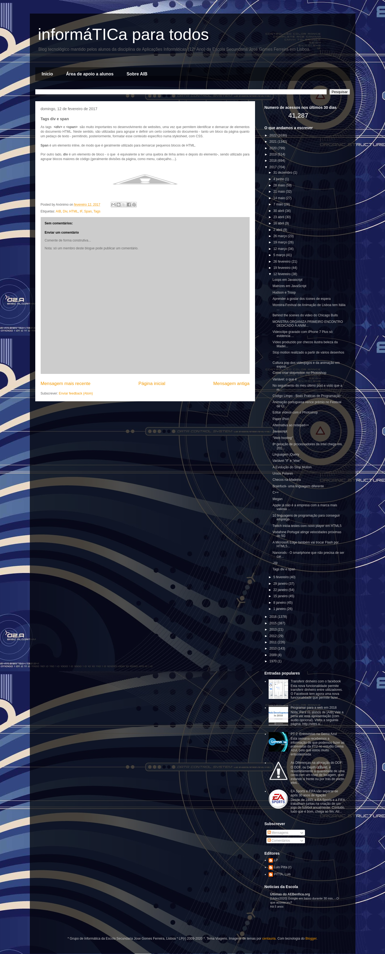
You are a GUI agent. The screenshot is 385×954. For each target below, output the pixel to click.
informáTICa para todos (123, 34)
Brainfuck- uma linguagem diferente (298, 486)
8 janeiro (280, 603)
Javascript (279, 431)
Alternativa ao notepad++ (290, 425)
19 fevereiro (282, 268)
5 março (279, 255)
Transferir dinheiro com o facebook (316, 681)
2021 (273, 142)
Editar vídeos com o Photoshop (295, 412)
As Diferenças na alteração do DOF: (317, 763)
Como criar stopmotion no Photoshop (299, 373)
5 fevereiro (281, 577)
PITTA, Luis (282, 874)
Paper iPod (280, 419)
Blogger (311, 938)
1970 (273, 661)
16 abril (279, 223)
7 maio (278, 204)
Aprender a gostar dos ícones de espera (301, 299)
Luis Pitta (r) (283, 867)
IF (81, 211)
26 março (280, 236)
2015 (273, 623)
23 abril (279, 217)
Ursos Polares (282, 473)
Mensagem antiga (231, 383)
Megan (277, 499)
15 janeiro (280, 596)
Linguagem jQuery (285, 454)
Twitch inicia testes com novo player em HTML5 (306, 526)
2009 (273, 655)
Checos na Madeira (286, 480)
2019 (273, 154)
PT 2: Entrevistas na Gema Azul (314, 734)
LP (276, 860)
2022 (273, 135)
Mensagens (278, 833)
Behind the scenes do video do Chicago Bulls (305, 315)
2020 (273, 148)
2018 (273, 161)
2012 (273, 636)
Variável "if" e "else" (286, 461)
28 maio (279, 185)
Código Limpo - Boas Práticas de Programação (306, 396)
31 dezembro (283, 172)
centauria (268, 938)
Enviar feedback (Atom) (76, 393)
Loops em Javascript (287, 280)
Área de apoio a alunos (89, 74)
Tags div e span (283, 569)
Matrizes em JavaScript (289, 286)
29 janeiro (280, 584)
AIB (58, 211)
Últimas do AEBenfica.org (290, 894)
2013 (273, 629)
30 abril (279, 211)
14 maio (279, 198)
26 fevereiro (282, 261)
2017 (273, 167)
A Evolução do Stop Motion (291, 467)
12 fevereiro (282, 274)
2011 (273, 642)
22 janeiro (280, 590)
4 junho (279, 179)
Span (88, 211)
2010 (273, 648)
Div (65, 211)
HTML (73, 211)
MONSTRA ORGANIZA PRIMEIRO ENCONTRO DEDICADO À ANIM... (307, 323)
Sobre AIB (136, 74)
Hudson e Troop (283, 292)
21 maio (279, 191)
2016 (273, 617)
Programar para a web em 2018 (313, 708)
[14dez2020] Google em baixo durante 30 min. (302, 898)
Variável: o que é (284, 379)
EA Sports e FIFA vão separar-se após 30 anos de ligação (314, 793)
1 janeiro (280, 609)
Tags (97, 211)
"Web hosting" (282, 438)
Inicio (47, 74)
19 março (280, 242)
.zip (275, 563)
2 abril (278, 230)
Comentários (279, 840)
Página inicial (151, 383)
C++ (275, 492)
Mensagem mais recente (66, 383)
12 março (280, 249)
